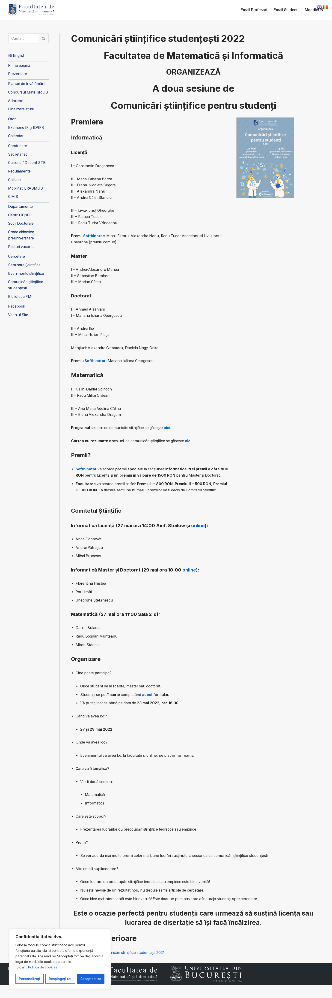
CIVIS (13, 199)
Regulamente (19, 173)
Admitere (16, 101)
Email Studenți (285, 9)
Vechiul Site (18, 318)
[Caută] (23, 38)
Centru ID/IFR (20, 217)
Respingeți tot (60, 979)
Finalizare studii (21, 110)
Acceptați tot (90, 979)
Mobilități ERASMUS (26, 190)
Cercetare (16, 259)
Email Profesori (253, 9)
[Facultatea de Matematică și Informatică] (31, 9)
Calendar (16, 137)
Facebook (17, 310)
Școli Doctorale (21, 226)
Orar (12, 120)
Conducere (17, 147)
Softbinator (94, 237)
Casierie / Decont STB (27, 164)
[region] (60, 959)
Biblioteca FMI (20, 300)
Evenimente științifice (26, 276)
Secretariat (17, 156)
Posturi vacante (22, 249)
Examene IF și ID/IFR (26, 129)
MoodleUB (314, 9)
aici (169, 430)
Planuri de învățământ (27, 84)
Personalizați (29, 979)
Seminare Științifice (24, 268)
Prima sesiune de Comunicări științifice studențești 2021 (119, 965)
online (198, 535)
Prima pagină (19, 66)
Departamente (20, 208)
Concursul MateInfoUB (28, 93)
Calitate (14, 181)
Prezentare (18, 74)
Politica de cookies (42, 967)
